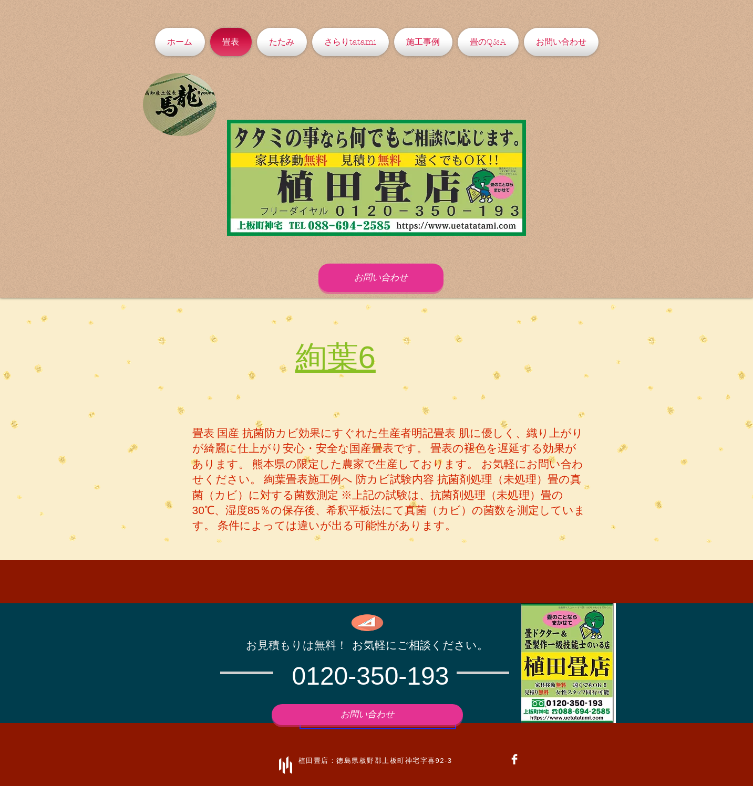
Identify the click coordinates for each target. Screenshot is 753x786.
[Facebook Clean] (514, 759)
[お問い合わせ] (380, 278)
